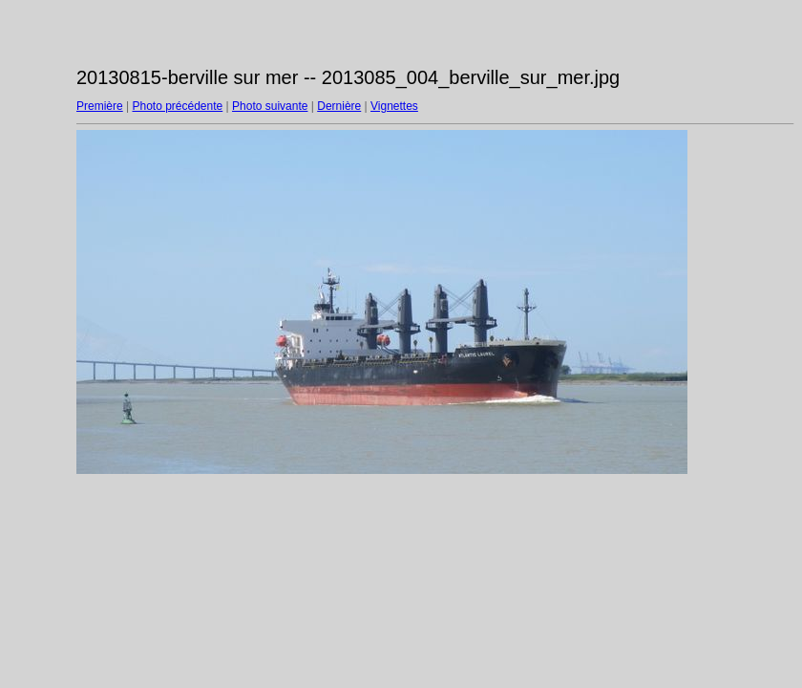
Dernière (339, 106)
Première (99, 106)
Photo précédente (177, 106)
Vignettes (394, 106)
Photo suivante (269, 106)
